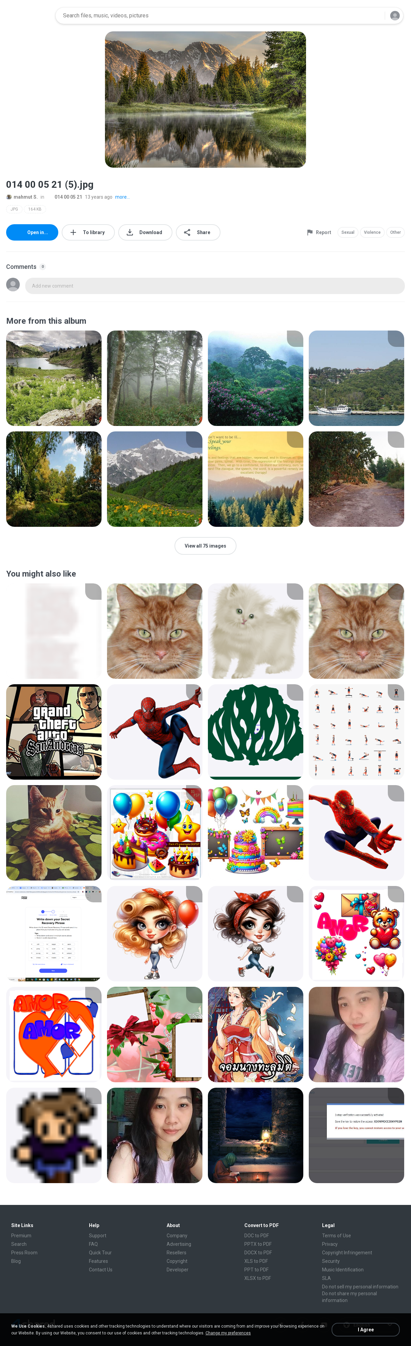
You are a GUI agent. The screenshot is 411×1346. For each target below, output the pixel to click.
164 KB (35, 209)
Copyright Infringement (347, 1252)
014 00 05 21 (64, 197)
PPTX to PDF (258, 1244)
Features (98, 1261)
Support (97, 1235)
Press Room (24, 1252)
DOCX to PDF (258, 1252)
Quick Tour (100, 1252)
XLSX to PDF (257, 1278)
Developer (177, 1269)
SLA (326, 1278)
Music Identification (343, 1269)
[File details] (54, 378)
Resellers (176, 1252)
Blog (16, 1261)
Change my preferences (228, 1333)
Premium (21, 1235)
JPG (14, 209)
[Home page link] (28, 15)
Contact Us (100, 1269)
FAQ (93, 1244)
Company (177, 1235)
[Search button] (375, 15)
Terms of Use (336, 1235)
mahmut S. (22, 197)
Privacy (330, 1244)
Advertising (179, 1244)
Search (19, 1244)
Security (331, 1261)
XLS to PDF (256, 1261)
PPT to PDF (256, 1269)
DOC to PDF (256, 1235)
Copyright (177, 1261)
